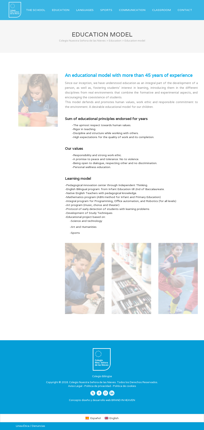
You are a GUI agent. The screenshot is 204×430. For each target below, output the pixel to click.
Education (60, 10)
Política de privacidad (97, 386)
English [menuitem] (114, 418)
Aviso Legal (75, 386)
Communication (132, 10)
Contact (185, 10)
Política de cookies (124, 386)
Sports (106, 10)
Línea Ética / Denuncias (30, 426)
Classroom (161, 10)
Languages (85, 10)
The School (35, 10)
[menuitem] (93, 418)
